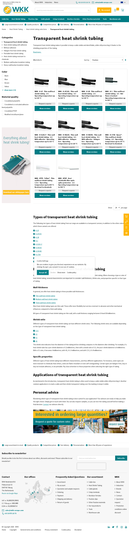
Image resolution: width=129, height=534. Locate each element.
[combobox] (62, 10)
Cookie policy (71, 272)
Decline (53, 272)
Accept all (42, 272)
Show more (61, 272)
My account (105, 10)
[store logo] (11, 10)
